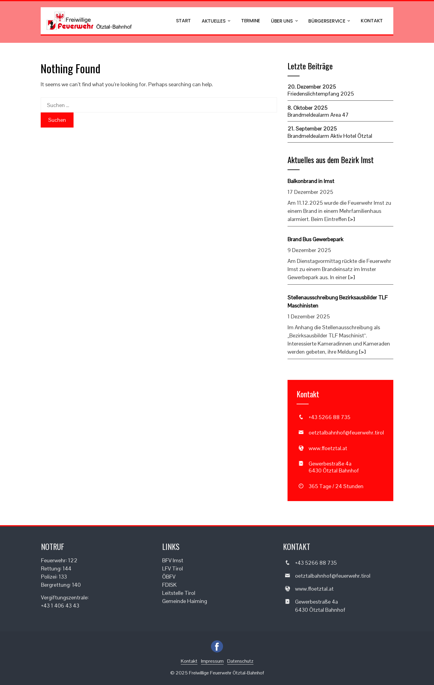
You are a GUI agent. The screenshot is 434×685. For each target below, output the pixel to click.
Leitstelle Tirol (178, 592)
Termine (250, 20)
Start (183, 20)
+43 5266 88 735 (329, 417)
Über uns (285, 20)
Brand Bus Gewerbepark (315, 239)
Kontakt (372, 20)
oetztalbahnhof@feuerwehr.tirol (346, 432)
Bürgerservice (329, 20)
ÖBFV (168, 576)
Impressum (212, 661)
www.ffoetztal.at (328, 448)
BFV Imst (172, 560)
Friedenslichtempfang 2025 (321, 93)
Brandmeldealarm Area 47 (318, 114)
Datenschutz (240, 661)
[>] (351, 219)
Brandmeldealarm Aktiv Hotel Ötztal (330, 135)
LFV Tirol (172, 568)
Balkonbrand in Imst (311, 181)
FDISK (169, 584)
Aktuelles (216, 20)
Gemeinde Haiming (184, 601)
